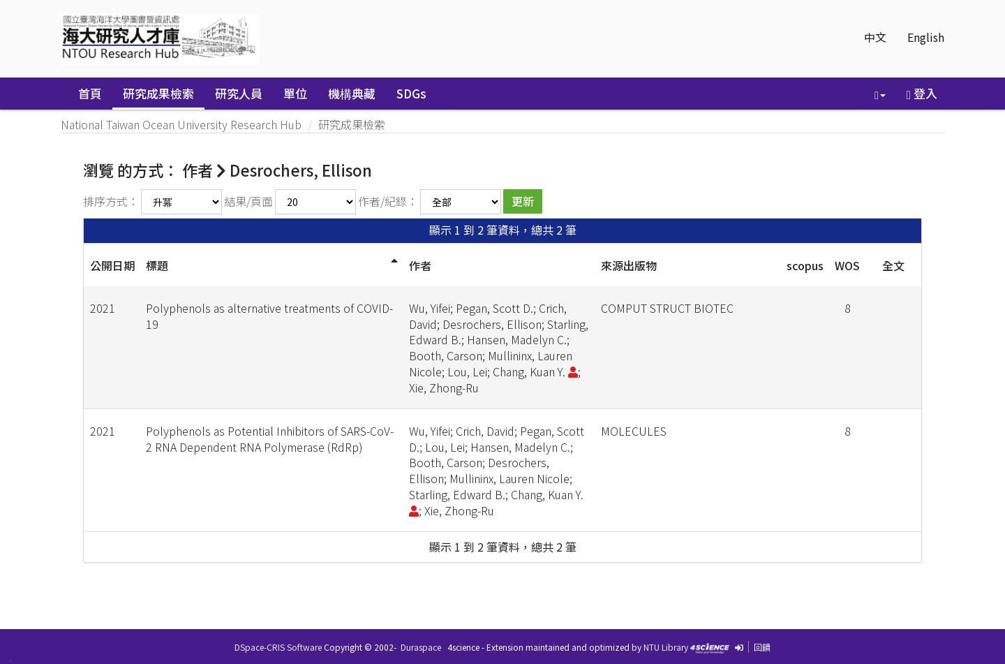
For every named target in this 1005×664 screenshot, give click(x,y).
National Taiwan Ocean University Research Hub (181, 124)
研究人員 (238, 93)
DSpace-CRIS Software (278, 647)
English (925, 37)
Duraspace (421, 647)
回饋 (762, 647)
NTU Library (665, 647)
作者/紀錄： (388, 201)
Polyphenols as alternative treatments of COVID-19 (269, 316)
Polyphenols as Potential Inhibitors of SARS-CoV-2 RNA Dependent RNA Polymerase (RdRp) (270, 438)
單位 (295, 93)
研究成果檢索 (158, 93)
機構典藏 (351, 93)
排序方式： (111, 201)
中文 (875, 37)
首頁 (90, 93)
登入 (922, 93)
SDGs (411, 93)
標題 (157, 265)
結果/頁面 (248, 201)
